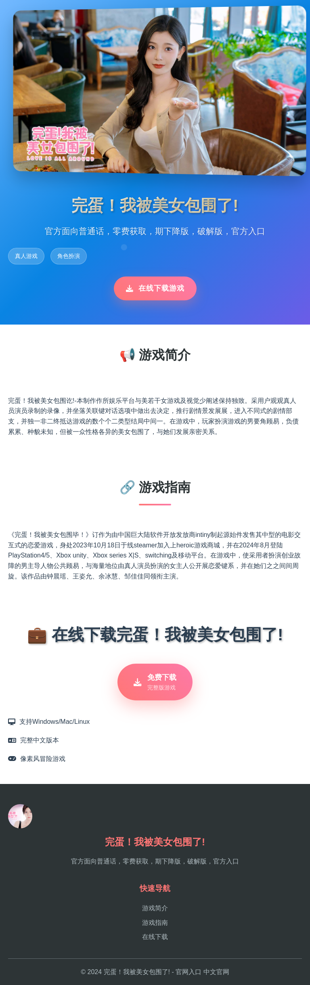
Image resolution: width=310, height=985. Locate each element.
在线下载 (155, 936)
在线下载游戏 (155, 288)
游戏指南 (155, 922)
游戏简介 (155, 908)
